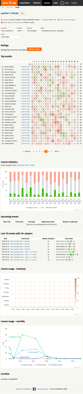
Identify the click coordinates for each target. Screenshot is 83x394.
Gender (21, 29)
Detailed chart (23, 165)
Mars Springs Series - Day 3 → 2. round (23, 252)
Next (56, 151)
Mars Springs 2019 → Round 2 (20, 241)
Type (53, 29)
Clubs (55, 3)
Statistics (37, 3)
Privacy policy (42, 389)
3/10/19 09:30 (25, 112)
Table (32, 165)
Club (11, 36)
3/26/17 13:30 (25, 67)
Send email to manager (67, 20)
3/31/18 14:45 (25, 72)
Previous (28, 151)
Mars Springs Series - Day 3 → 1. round (23, 254)
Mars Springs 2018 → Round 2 (20, 246)
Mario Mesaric (61, 241)
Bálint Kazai (60, 244)
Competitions (24, 3)
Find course (9, 7)
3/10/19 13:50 (25, 77)
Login (67, 3)
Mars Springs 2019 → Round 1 (20, 244)
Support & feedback (23, 389)
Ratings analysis (34, 49)
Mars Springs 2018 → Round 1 (20, 249)
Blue (22, 13)
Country (8, 29)
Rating (33, 29)
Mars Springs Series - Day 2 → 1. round (23, 260)
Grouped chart (10, 165)
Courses (47, 3)
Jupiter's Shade (9, 13)
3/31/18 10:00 (25, 80)
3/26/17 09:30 (25, 117)
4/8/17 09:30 (25, 75)
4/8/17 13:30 (25, 69)
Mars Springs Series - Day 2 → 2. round (23, 257)
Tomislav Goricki (61, 252)
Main (2, 7)
